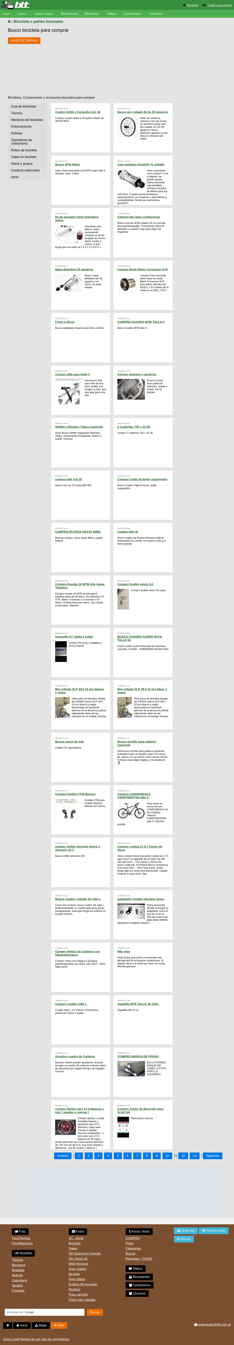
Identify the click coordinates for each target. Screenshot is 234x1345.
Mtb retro (123, 951)
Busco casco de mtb (69, 741)
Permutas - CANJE (139, 1258)
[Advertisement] (115, 62)
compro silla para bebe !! (72, 374)
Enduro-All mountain (83, 1284)
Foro (6, 13)
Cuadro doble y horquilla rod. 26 (77, 112)
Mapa (41, 1325)
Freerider (18, 1290)
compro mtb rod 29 (68, 479)
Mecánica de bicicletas (27, 120)
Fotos (22, 13)
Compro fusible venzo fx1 (135, 584)
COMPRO (133, 1238)
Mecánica (18, 1265)
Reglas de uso (30, 1339)
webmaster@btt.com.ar (212, 1324)
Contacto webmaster (25, 170)
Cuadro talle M (127, 531)
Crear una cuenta (220, 5)
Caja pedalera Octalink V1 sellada (140, 164)
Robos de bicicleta (24, 150)
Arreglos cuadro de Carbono (75, 1056)
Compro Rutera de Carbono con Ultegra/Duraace (77, 953)
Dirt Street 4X (78, 1258)
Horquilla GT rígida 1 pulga (74, 636)
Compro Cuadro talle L (71, 1004)
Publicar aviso (213, 1230)
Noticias (16, 133)
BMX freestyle (78, 1264)
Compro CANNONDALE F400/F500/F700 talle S (133, 795)
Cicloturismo (133, 13)
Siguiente (212, 1155)
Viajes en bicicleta (23, 157)
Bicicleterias (139, 1277)
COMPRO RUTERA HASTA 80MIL (78, 531)
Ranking (74, 1289)
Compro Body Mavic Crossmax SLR (142, 269)
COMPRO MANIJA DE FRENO (138, 1056)
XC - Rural (76, 1238)
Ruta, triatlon (78, 1269)
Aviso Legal (11, 1339)
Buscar (131, 1253)
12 (183, 1155)
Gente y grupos (21, 163)
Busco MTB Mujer (67, 164)
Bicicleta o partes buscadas (38, 21)
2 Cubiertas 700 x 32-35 (133, 426)
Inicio (14, 177)
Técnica (16, 113)
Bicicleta (23, 1253)
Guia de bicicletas (23, 106)
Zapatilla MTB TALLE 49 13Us (138, 1004)
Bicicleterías (70, 13)
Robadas (18, 1270)
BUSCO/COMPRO (24, 40)
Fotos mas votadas (82, 1299)
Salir (59, 1325)
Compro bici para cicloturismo (138, 217)
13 (194, 1155)
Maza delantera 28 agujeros (74, 269)
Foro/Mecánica (22, 1243)
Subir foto (186, 1230)
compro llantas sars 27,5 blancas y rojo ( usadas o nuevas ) (79, 1110)
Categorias (133, 1248)
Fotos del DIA (78, 1294)
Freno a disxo (64, 321)
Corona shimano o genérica (136, 374)
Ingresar (193, 5)
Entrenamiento (21, 126)
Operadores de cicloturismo (21, 141)
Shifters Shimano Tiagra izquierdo (79, 426)
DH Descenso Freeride (85, 1253)
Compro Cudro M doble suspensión (142, 479)
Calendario (19, 1280)
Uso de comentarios (55, 1339)
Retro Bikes (77, 1279)
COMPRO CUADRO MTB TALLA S (140, 321)
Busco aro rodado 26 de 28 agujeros (142, 112)
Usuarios (156, 13)
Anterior (62, 1155)
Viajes (73, 1248)
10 (167, 1155)
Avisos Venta (44, 13)
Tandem (17, 1285)
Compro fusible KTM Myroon (75, 794)
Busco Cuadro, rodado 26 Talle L (78, 899)
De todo (74, 1274)
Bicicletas (93, 13)
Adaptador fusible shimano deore (140, 899)
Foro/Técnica (21, 1238)
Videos (113, 13)
